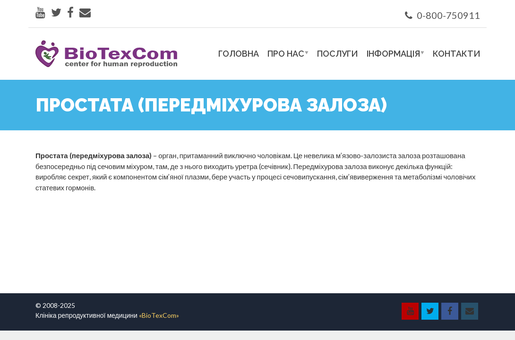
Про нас (285, 54)
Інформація (393, 54)
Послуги (337, 54)
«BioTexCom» (159, 315)
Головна (238, 54)
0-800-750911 (442, 15)
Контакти (457, 54)
